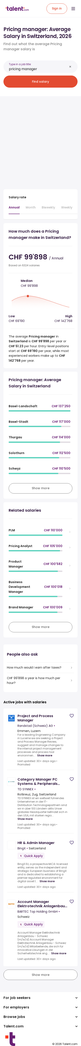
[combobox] (38, 69)
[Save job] (72, 716)
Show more (44, 755)
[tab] (14, 209)
